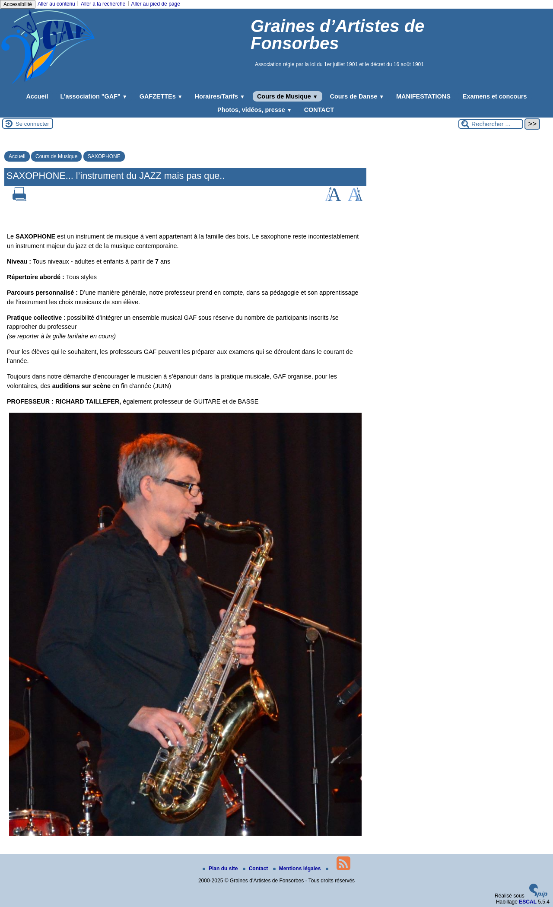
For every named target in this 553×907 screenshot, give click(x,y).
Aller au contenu (56, 4)
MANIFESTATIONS (423, 96)
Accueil (37, 96)
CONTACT (319, 109)
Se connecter (32, 124)
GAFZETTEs (161, 96)
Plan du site (221, 869)
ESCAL (528, 902)
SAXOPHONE (104, 156)
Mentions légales (297, 869)
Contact (256, 869)
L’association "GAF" (93, 96)
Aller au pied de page (155, 4)
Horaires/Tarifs (220, 96)
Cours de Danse (357, 96)
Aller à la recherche (103, 4)
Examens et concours (495, 96)
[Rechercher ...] (490, 124)
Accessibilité (17, 4)
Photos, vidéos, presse (254, 109)
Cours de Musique (287, 96)
